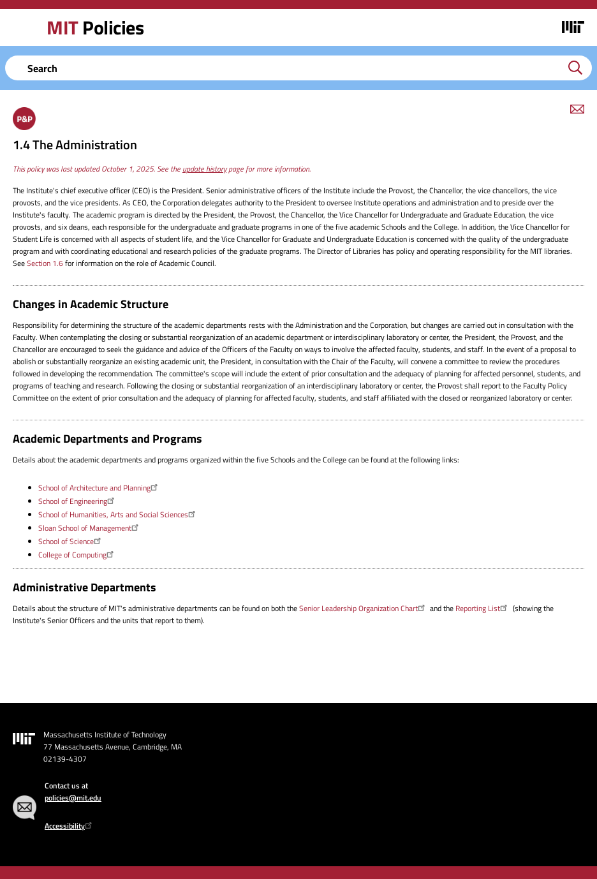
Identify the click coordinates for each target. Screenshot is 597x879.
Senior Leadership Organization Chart (363, 608)
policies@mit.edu (73, 798)
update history (204, 169)
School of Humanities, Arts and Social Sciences (118, 514)
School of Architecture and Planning (99, 488)
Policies (95, 27)
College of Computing (77, 555)
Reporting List (482, 608)
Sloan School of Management (90, 528)
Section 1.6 (45, 263)
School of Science (71, 541)
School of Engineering (77, 501)
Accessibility (70, 826)
